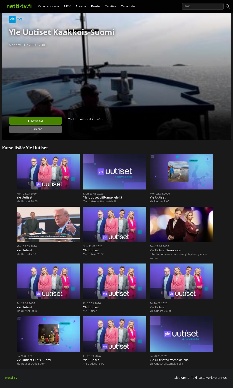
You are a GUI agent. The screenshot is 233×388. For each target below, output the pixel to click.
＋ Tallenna (35, 129)
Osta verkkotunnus (213, 377)
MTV (67, 6)
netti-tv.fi (19, 6)
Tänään (110, 6)
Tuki (194, 377)
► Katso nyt (35, 121)
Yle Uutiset (37, 148)
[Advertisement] (116, 80)
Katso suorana (48, 6)
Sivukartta (181, 377)
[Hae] (203, 6)
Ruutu (95, 6)
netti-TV (11, 377)
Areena (81, 6)
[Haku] (228, 6)
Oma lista (128, 6)
